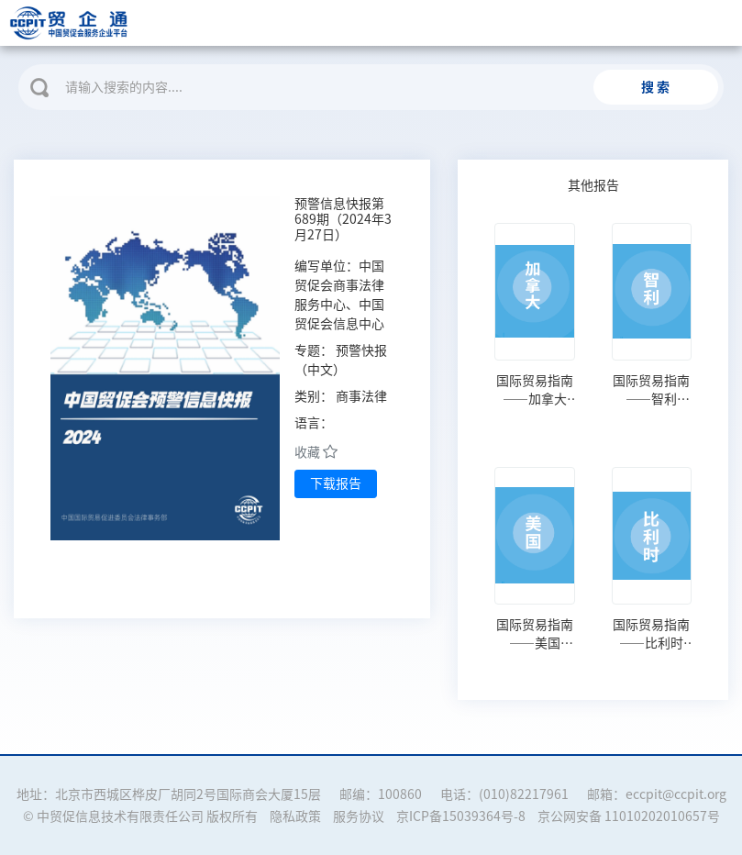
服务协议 (358, 816)
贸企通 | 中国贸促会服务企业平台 (154, 23)
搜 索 (655, 87)
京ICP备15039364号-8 (461, 816)
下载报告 (335, 483)
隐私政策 (295, 816)
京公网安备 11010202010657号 (628, 816)
